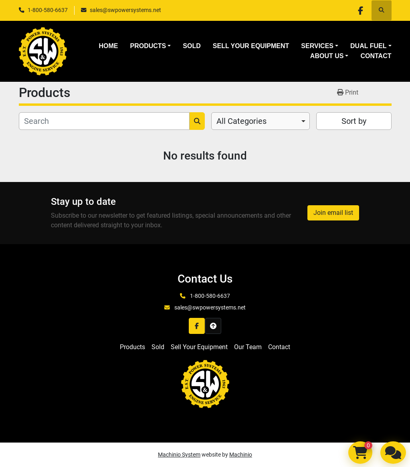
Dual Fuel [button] (368, 45)
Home (108, 45)
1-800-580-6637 (48, 10)
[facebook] (361, 10)
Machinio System (179, 454)
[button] (150, 46)
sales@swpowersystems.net (125, 10)
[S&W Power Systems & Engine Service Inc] (205, 383)
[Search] (104, 121)
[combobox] (260, 121)
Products (148, 45)
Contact (375, 56)
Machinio (240, 454)
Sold (191, 45)
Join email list (333, 212)
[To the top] (213, 326)
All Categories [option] (241, 121)
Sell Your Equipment (251, 45)
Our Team (248, 347)
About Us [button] (327, 56)
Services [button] (317, 45)
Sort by (353, 121)
